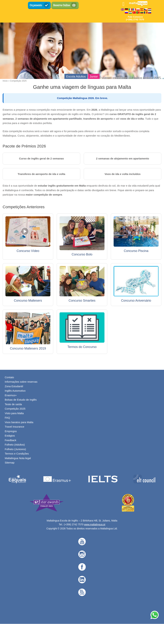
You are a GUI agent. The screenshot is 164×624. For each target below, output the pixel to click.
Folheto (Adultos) (15, 444)
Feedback (10, 440)
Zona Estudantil (14, 386)
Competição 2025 (15, 408)
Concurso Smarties (81, 300)
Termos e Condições (17, 453)
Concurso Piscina (136, 251)
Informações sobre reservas (21, 381)
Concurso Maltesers (28, 300)
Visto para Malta (14, 413)
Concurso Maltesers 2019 (28, 348)
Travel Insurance (14, 426)
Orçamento (36, 5)
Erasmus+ (11, 395)
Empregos (11, 431)
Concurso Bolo (82, 254)
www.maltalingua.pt (94, 524)
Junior (94, 76)
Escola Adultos (76, 76)
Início (5, 81)
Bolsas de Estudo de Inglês (21, 399)
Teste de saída (13, 404)
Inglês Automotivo (15, 390)
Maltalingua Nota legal (18, 458)
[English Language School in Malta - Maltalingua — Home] (138, 5)
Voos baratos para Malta (19, 422)
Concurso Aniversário (136, 300)
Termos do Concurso (82, 347)
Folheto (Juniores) (15, 449)
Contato (9, 377)
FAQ (7, 417)
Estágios (10, 435)
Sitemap (9, 462)
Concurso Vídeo (28, 251)
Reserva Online (61, 5)
